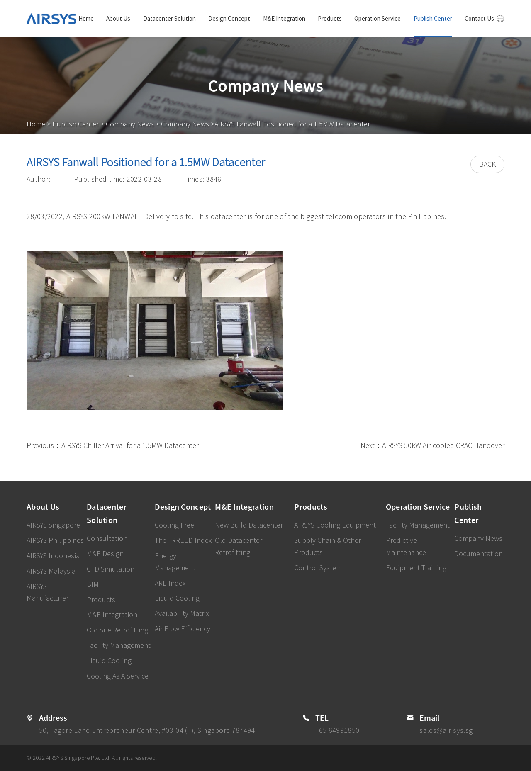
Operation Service (377, 18)
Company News (130, 124)
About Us (118, 18)
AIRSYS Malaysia (51, 571)
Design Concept (229, 18)
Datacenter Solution (169, 18)
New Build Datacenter (249, 525)
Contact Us (479, 18)
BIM (93, 584)
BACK (487, 164)
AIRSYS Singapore (53, 525)
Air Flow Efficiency (182, 628)
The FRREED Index (183, 540)
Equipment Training (416, 567)
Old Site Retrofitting (117, 630)
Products (330, 18)
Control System (318, 567)
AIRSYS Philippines (55, 540)
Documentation (478, 553)
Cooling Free (174, 525)
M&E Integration (284, 18)
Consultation (107, 538)
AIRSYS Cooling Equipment (335, 525)
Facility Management (119, 645)
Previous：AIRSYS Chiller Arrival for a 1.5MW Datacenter (113, 445)
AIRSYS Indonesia (53, 555)
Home (86, 18)
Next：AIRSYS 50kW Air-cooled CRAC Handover (432, 445)
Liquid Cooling (109, 660)
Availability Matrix (182, 613)
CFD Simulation (110, 569)
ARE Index (170, 583)
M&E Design (105, 553)
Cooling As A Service (118, 676)
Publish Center (433, 18)
